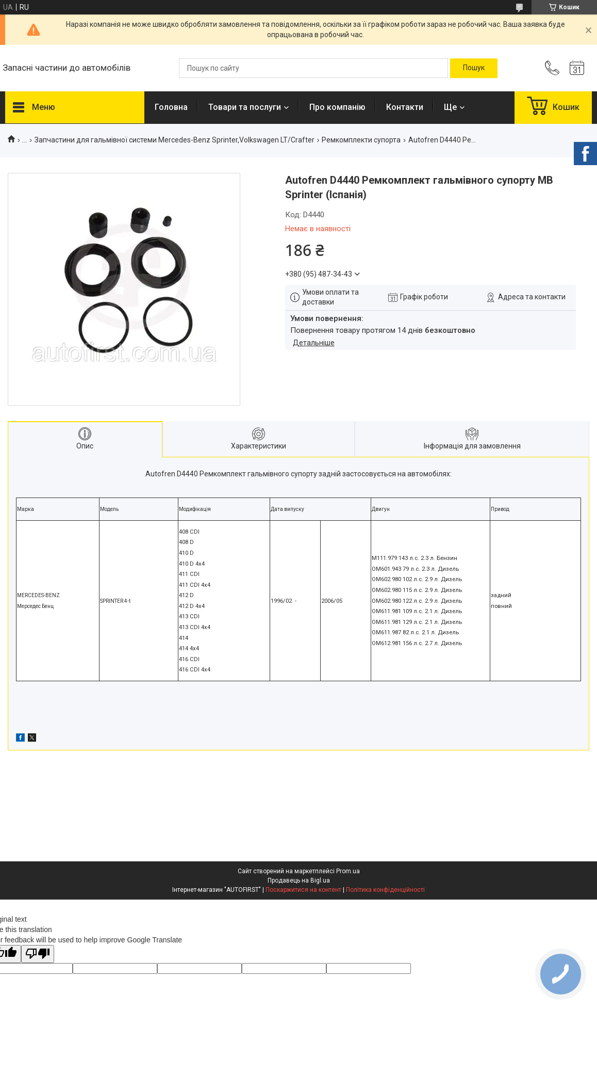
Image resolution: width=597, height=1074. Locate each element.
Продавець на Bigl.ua (299, 880)
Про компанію (337, 107)
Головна (171, 107)
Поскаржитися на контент (303, 889)
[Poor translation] (37, 954)
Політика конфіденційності (385, 889)
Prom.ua (348, 871)
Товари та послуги (244, 107)
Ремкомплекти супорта (361, 140)
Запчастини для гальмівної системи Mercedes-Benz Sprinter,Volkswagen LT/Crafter (174, 140)
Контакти (404, 107)
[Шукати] (474, 68)
